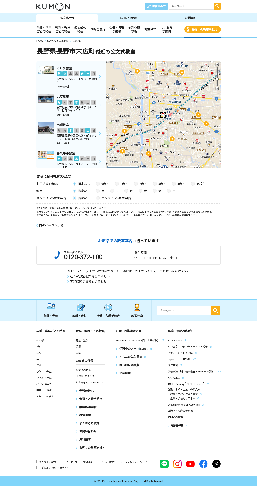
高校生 (201, 183)
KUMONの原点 (128, 18)
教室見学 (150, 29)
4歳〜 (181, 183)
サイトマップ (70, 462)
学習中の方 (159, 6)
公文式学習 (67, 18)
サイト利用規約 (106, 462)
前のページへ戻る (51, 225)
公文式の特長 (80, 29)
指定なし (84, 183)
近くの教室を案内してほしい (90, 276)
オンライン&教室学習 (116, 198)
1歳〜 (124, 183)
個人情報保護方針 (48, 462)
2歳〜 (143, 183)
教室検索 (137, 316)
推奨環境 (88, 462)
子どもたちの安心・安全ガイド (55, 467)
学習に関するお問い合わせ (88, 281)
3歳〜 (162, 183)
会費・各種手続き (116, 29)
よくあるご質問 (166, 29)
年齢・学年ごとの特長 (43, 29)
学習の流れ (97, 29)
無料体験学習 (134, 29)
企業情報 (190, 18)
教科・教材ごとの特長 (62, 29)
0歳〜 (105, 183)
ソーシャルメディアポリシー (135, 462)
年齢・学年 (51, 316)
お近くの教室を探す (204, 29)
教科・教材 (79, 316)
